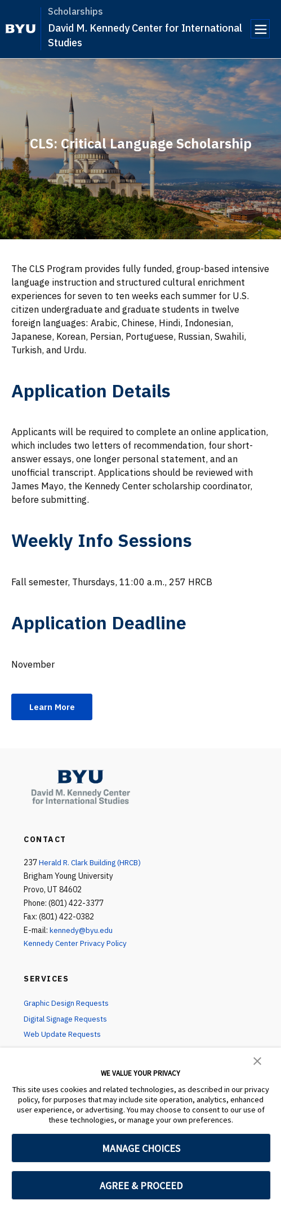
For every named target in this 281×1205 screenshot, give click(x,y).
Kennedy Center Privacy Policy (76, 944)
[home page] (20, 28)
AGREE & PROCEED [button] (141, 1185)
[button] (257, 1060)
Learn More (54, 707)
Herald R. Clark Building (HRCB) (93, 863)
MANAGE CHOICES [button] (141, 1148)
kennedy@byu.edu (81, 931)
